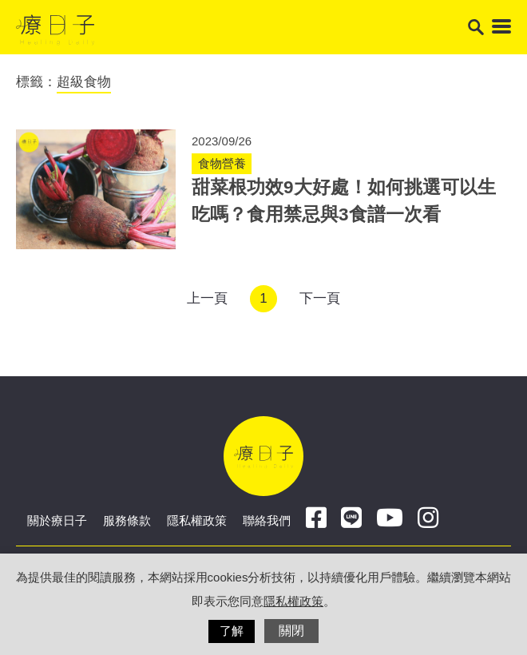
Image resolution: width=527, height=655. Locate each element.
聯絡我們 (267, 520)
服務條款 (127, 520)
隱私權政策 (197, 520)
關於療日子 (57, 520)
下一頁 (319, 298)
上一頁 (207, 298)
